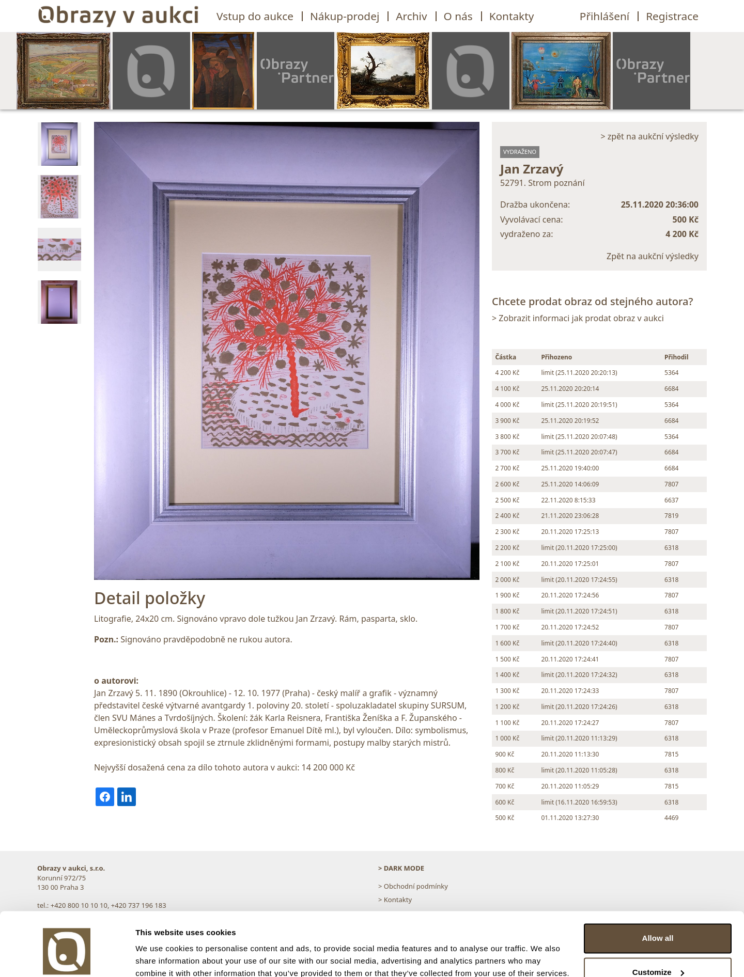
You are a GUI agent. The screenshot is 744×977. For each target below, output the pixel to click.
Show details (159, 956)
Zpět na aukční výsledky (653, 256)
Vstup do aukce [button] (254, 16)
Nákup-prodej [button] (344, 16)
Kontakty (511, 16)
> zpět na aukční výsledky (649, 136)
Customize (658, 926)
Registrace (672, 16)
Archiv (411, 16)
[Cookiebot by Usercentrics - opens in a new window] (67, 957)
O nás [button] (458, 16)
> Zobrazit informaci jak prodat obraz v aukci (578, 318)
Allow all (658, 893)
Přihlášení (604, 16)
